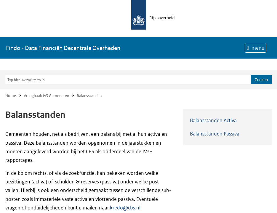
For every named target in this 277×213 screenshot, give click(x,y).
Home (10, 95)
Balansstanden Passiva (214, 133)
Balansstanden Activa (213, 120)
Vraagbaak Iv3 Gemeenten (46, 95)
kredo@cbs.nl (125, 207)
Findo (63, 47)
